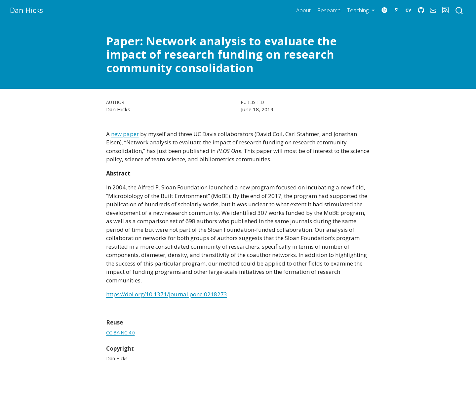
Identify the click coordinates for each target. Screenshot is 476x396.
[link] (361, 10)
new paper (125, 134)
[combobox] (459, 10)
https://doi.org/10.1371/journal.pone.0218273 (166, 294)
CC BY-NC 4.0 (120, 332)
